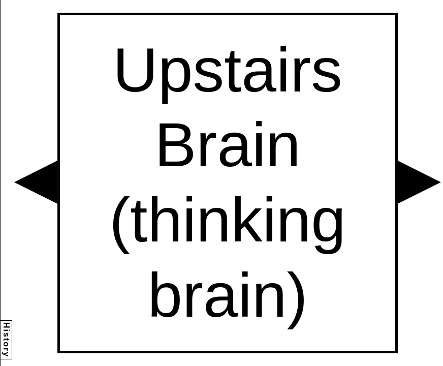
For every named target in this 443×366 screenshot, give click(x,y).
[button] (35, 182)
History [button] (6, 339)
